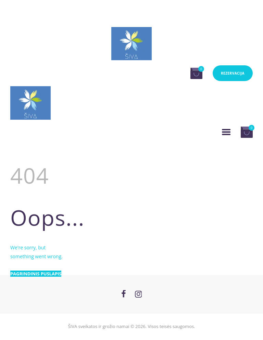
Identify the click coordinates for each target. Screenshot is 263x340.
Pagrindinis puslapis (35, 274)
